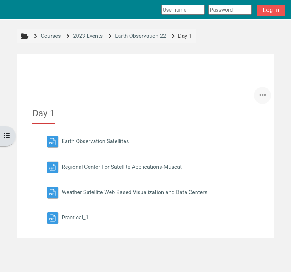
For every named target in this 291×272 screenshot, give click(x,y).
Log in (271, 10)
